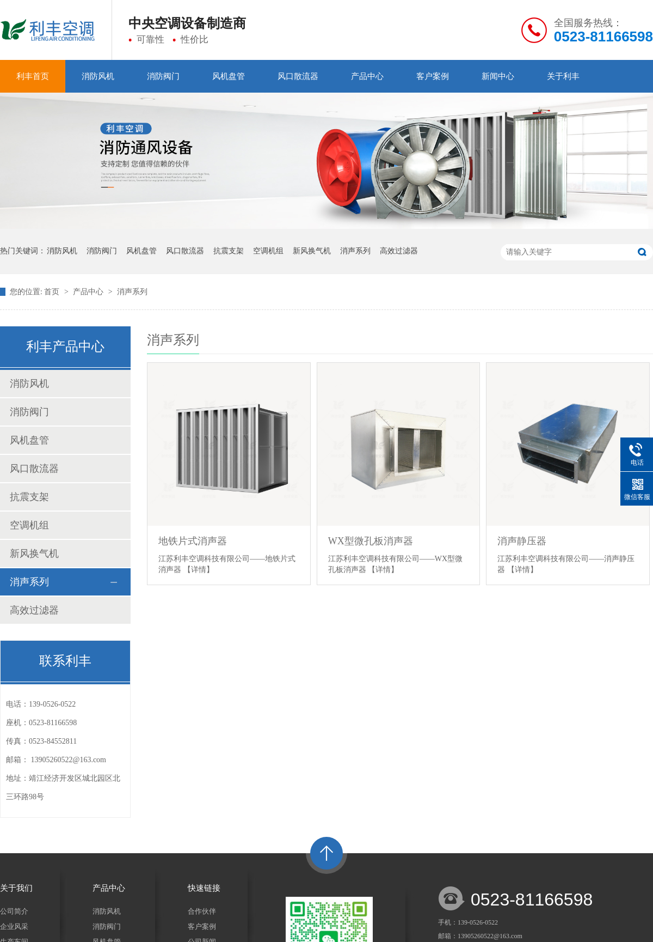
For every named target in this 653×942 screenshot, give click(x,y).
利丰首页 (32, 76)
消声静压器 (521, 541)
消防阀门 (163, 76)
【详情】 (198, 570)
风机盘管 (228, 76)
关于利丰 (563, 76)
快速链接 (204, 888)
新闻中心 (498, 76)
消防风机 (98, 76)
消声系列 (355, 251)
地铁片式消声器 (192, 541)
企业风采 (14, 926)
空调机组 (268, 251)
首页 (52, 292)
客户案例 (432, 76)
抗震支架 (228, 251)
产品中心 (367, 76)
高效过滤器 (399, 251)
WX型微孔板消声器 (370, 541)
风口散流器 (298, 76)
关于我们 (16, 888)
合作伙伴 (202, 911)
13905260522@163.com (69, 760)
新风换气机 (312, 251)
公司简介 (14, 911)
